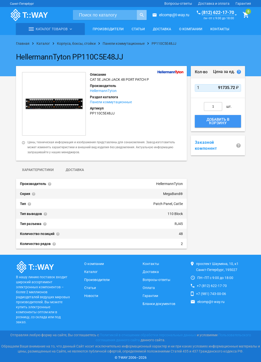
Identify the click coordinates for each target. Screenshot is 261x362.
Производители (108, 29)
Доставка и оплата (214, 4)
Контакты (219, 29)
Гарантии (150, 296)
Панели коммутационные (111, 102)
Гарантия (243, 4)
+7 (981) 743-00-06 (211, 294)
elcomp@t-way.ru (174, 14)
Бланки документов (159, 304)
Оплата (149, 288)
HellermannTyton (103, 91)
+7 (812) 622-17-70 (212, 286)
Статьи (138, 29)
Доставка (162, 29)
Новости (91, 296)
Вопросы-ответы (178, 4)
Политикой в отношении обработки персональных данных (148, 335)
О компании (190, 29)
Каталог (91, 272)
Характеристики (38, 170)
